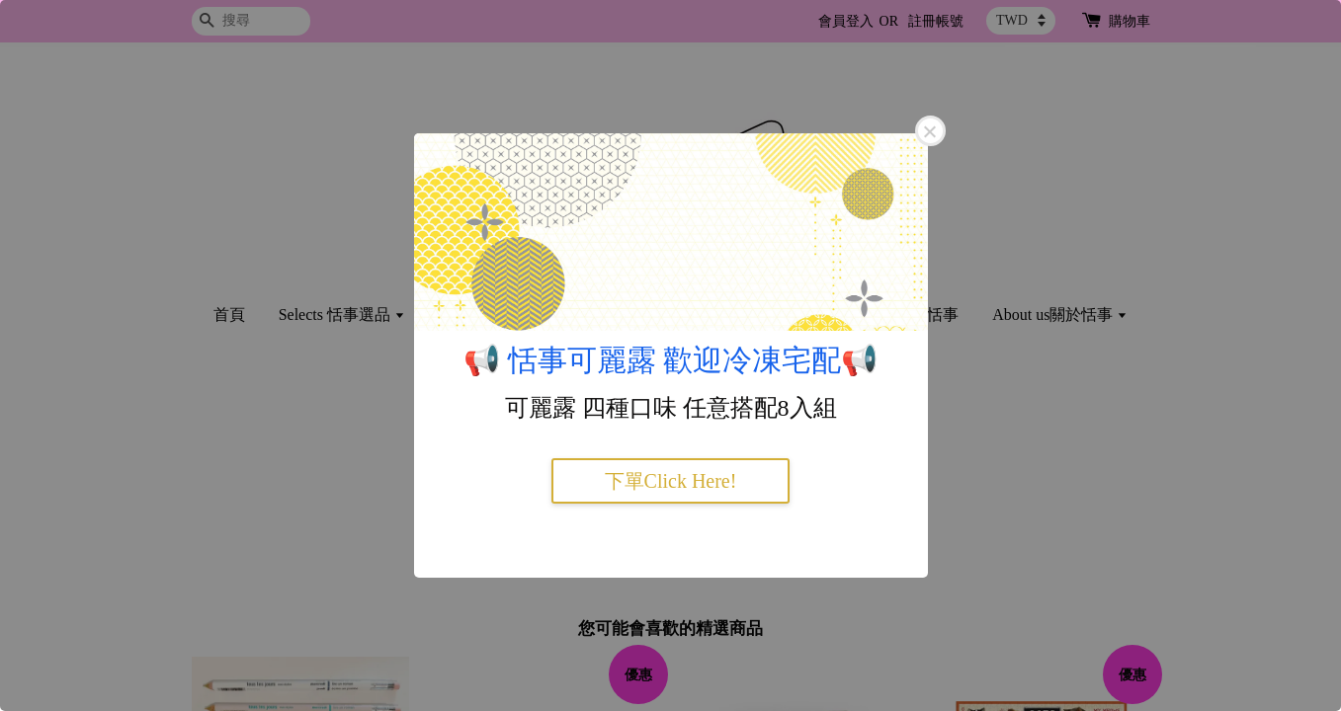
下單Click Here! (671, 481)
